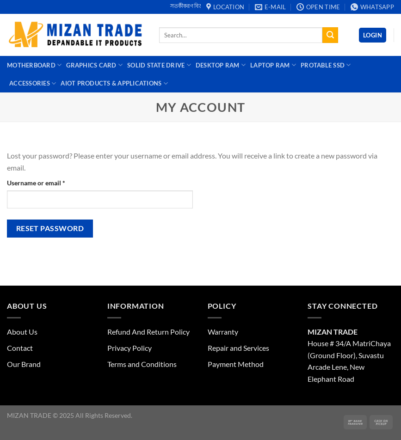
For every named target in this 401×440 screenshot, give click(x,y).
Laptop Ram (273, 65)
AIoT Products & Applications (114, 83)
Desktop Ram (221, 65)
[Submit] (330, 35)
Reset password (50, 228)
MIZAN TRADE (333, 331)
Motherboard (34, 65)
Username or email (49, 182)
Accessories (32, 83)
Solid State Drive (159, 65)
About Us (22, 331)
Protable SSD (326, 65)
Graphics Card (94, 65)
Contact (20, 347)
